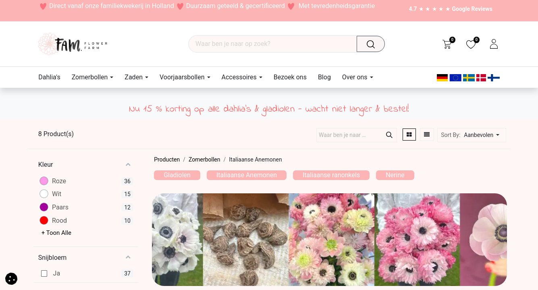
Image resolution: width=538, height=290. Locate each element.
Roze (59, 181)
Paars (60, 207)
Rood (59, 220)
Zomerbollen (204, 159)
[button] (484, 135)
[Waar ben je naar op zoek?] (373, 44)
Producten (167, 159)
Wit (56, 194)
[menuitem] (52, 77)
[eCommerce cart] (447, 44)
